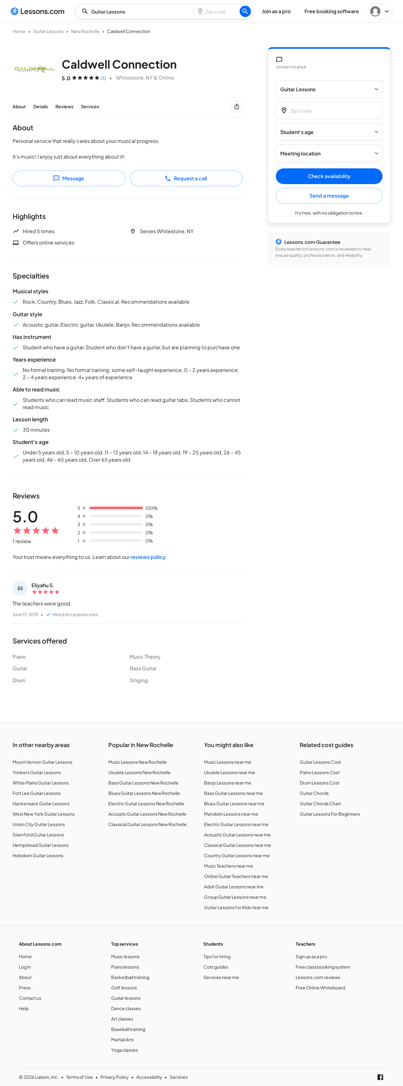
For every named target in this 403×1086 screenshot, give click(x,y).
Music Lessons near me (227, 762)
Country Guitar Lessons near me (237, 855)
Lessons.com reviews (318, 977)
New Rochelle (85, 31)
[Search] (245, 11)
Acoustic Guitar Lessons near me (237, 834)
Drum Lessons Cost (319, 782)
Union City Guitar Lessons (39, 824)
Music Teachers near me (228, 866)
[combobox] (136, 11)
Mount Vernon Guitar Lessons (42, 762)
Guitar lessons (125, 998)
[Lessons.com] (37, 11)
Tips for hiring (216, 956)
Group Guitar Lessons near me (235, 897)
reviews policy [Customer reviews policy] (148, 557)
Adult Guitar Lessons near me (234, 886)
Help (24, 1008)
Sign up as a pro (311, 956)
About (19, 106)
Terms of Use (79, 1077)
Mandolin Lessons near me (231, 814)
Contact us (30, 998)
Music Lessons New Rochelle (137, 762)
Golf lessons (124, 987)
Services (90, 106)
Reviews (64, 106)
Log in (25, 967)
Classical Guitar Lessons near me (237, 845)
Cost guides (215, 967)
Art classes (122, 1018)
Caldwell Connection (128, 31)
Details (40, 106)
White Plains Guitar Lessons (41, 782)
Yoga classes (124, 1050)
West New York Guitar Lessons (44, 814)
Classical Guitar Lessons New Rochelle (147, 824)
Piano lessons (125, 967)
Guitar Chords (314, 793)
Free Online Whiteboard (320, 987)
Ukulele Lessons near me (229, 772)
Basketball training (130, 977)
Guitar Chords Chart (320, 803)
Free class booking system (323, 967)
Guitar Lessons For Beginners (330, 814)
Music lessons (125, 956)
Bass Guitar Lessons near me (233, 793)
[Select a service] (329, 89)
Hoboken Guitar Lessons (38, 855)
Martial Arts (122, 1039)
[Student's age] (329, 132)
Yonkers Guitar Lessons (37, 772)
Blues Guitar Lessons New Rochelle (144, 793)
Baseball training (128, 1029)
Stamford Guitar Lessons (38, 834)
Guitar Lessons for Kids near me (236, 907)
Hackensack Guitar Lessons (41, 803)
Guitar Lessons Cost (320, 762)
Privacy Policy (114, 1077)
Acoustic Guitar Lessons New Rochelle (147, 814)
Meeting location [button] (300, 153)
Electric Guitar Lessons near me (236, 824)
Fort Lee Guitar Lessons (37, 793)
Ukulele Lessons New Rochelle (139, 772)
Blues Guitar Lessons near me (234, 803)
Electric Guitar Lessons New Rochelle (146, 803)
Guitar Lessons (48, 31)
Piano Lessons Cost (320, 772)
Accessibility (149, 1077)
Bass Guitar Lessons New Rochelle (143, 782)
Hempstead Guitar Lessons (41, 845)
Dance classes (126, 1008)
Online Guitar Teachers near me (236, 876)
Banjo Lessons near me (227, 782)
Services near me (221, 977)
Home (19, 31)
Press (25, 987)
